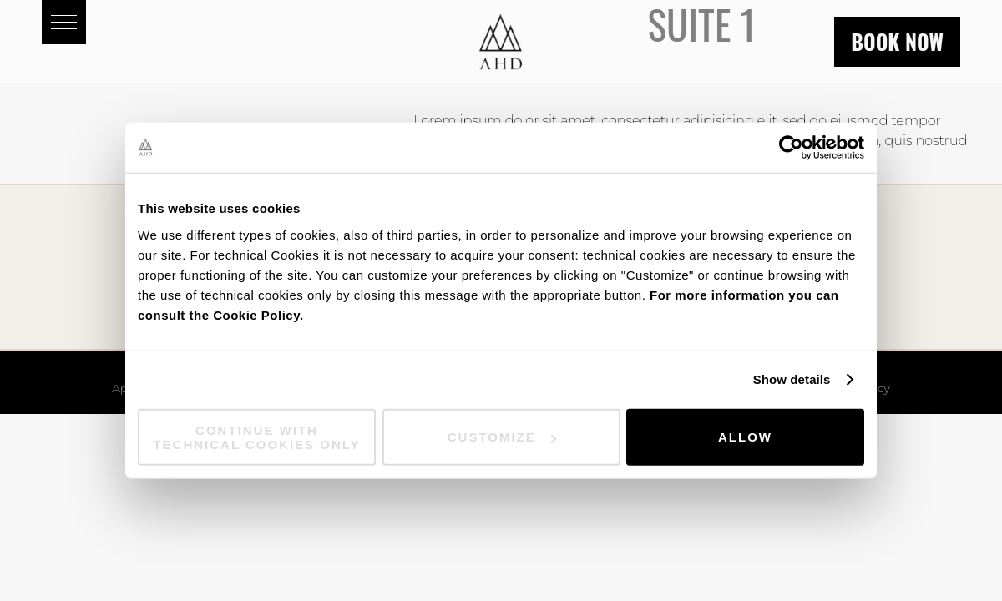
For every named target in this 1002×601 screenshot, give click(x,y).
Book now (897, 41)
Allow (745, 437)
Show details (792, 379)
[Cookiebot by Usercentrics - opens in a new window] (791, 147)
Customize (502, 437)
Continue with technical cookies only (256, 436)
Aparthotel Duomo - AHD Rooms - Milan (501, 41)
